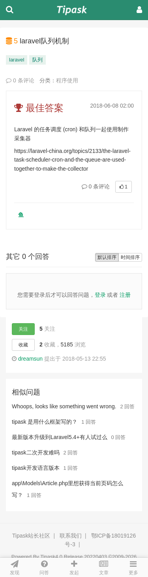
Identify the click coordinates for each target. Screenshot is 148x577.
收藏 (23, 345)
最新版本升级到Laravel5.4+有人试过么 (59, 437)
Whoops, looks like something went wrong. (64, 406)
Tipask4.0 (51, 557)
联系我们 (71, 535)
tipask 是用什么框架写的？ (44, 422)
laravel (16, 60)
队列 (37, 60)
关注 (23, 329)
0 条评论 (20, 80)
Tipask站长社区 (31, 535)
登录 (100, 295)
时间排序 (130, 257)
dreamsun (30, 359)
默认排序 (106, 257)
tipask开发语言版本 (36, 468)
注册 (125, 295)
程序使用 (67, 80)
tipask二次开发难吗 (36, 452)
